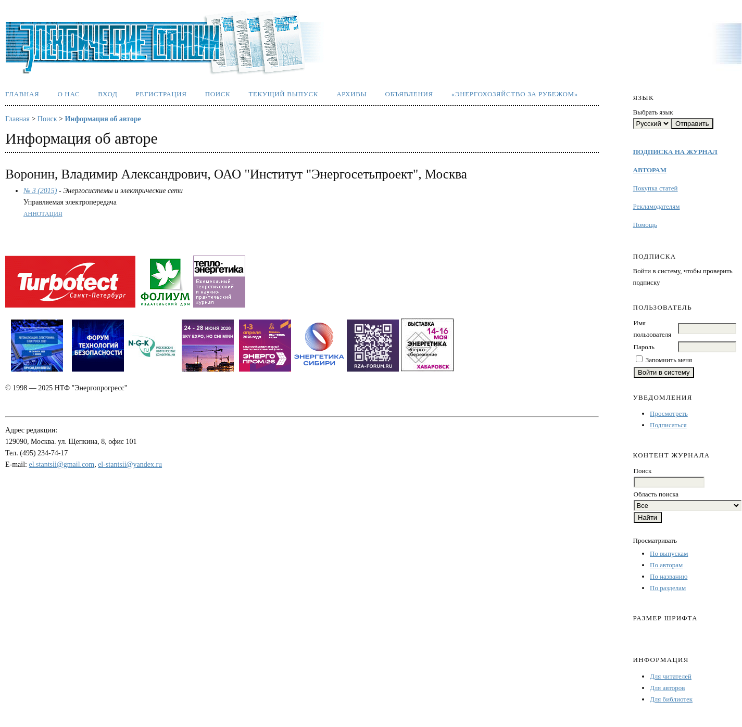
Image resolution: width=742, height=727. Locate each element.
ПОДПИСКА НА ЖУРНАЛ (675, 152)
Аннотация (42, 214)
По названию (668, 576)
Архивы (351, 94)
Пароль (644, 347)
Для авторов (667, 688)
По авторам (666, 565)
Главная (22, 94)
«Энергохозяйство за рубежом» (514, 94)
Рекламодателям (656, 206)
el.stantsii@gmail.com (62, 464)
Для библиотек (671, 699)
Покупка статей (655, 188)
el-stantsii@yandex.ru (130, 464)
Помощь (645, 224)
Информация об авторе (103, 119)
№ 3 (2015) (40, 191)
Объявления (409, 94)
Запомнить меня (669, 360)
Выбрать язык (653, 112)
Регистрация (160, 94)
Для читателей (670, 676)
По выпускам (669, 553)
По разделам (668, 588)
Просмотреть (669, 413)
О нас (68, 94)
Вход (107, 94)
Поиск (218, 94)
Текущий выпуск (283, 94)
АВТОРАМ (649, 170)
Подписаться (668, 425)
